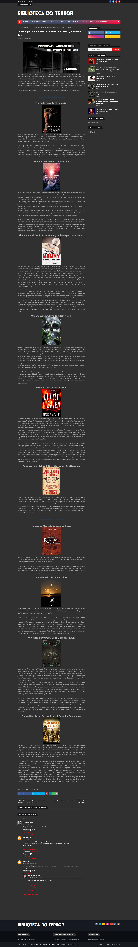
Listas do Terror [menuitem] (88, 22)
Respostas (27, 832)
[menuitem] (20, 22)
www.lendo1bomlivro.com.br (31, 849)
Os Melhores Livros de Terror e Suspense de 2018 (106, 93)
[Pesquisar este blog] (100, 49)
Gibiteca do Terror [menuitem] (102, 22)
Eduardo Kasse (28, 822)
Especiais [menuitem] (26, 22)
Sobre (24, 1)
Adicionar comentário (30, 895)
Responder (26, 829)
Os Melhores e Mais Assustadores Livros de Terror (107, 60)
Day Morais (27, 837)
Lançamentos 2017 (27, 789)
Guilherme (26, 861)
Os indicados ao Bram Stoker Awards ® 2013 (105, 78)
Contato (30, 1)
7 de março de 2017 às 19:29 (30, 863)
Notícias (28, 27)
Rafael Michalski (23, 38)
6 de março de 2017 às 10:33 (30, 824)
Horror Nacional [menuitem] (73, 22)
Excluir (33, 829)
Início (19, 1)
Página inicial (21, 27)
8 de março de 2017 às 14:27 (35, 877)
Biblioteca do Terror (32, 944)
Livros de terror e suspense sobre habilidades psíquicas (107, 110)
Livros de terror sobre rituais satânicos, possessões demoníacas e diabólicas (108, 101)
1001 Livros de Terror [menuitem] (57, 22)
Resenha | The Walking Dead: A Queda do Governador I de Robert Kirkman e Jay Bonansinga (107, 69)
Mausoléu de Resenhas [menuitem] (39, 22)
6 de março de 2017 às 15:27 (30, 839)
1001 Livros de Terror (109, 944)
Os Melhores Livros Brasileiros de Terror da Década (107, 85)
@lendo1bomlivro (35, 851)
